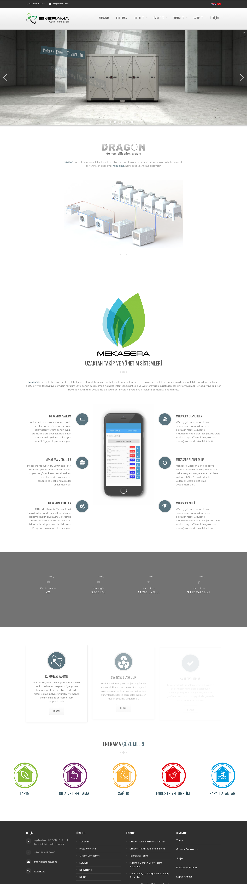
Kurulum (84, 862)
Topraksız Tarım (139, 855)
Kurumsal (122, 18)
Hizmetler (158, 18)
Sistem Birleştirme (89, 855)
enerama (39, 870)
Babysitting (85, 869)
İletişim (214, 18)
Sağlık (123, 793)
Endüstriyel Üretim (173, 793)
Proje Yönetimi (87, 848)
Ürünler (139, 18)
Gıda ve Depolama (74, 793)
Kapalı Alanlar (222, 793)
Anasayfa (104, 18)
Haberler (198, 18)
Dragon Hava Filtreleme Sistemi (147, 848)
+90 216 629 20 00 (37, 4)
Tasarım (84, 841)
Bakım (82, 876)
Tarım (25, 793)
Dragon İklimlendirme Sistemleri (147, 841)
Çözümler (178, 18)
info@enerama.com (60, 4)
